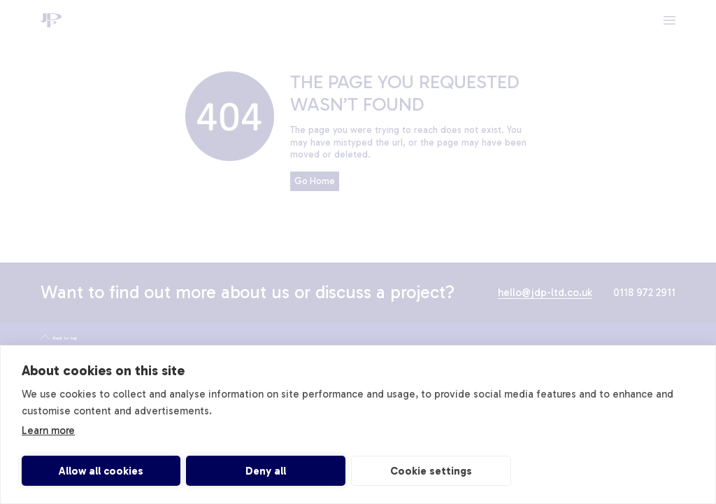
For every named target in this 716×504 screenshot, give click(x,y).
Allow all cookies (101, 471)
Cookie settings (431, 471)
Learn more (48, 430)
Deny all (265, 471)
